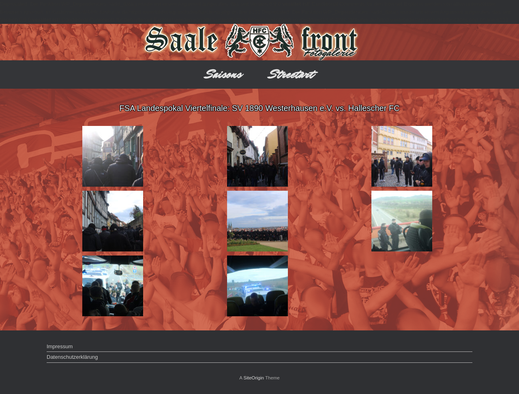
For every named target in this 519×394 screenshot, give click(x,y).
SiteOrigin (253, 377)
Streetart (291, 74)
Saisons (223, 74)
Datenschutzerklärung (72, 357)
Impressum (60, 346)
